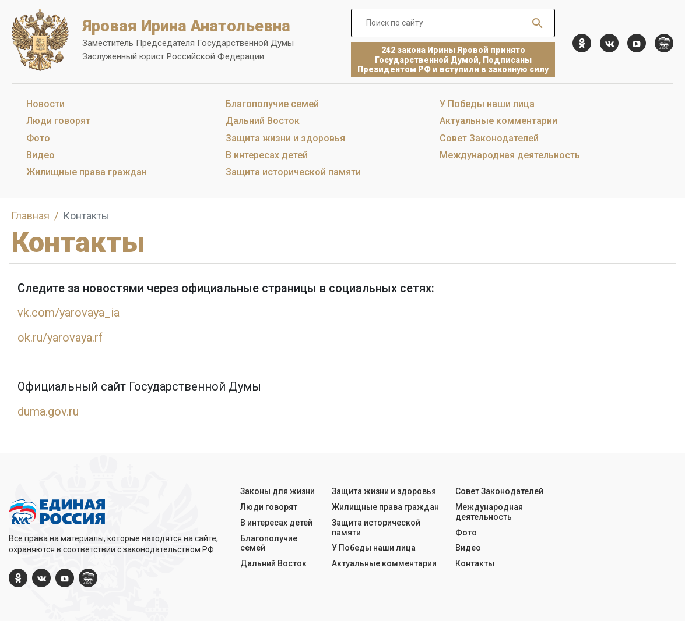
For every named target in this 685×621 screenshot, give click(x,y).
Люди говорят (58, 120)
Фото (38, 138)
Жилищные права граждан (86, 172)
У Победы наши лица (487, 103)
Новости (45, 103)
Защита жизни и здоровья (285, 138)
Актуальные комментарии (498, 120)
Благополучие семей (272, 103)
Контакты (474, 563)
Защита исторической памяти (293, 172)
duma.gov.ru (48, 411)
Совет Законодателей (489, 138)
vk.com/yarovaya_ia (68, 313)
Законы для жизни (277, 491)
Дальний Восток (263, 120)
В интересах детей (267, 155)
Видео (40, 155)
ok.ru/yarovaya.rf (60, 338)
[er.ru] (664, 43)
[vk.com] (609, 43)
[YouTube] (636, 43)
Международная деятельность (510, 155)
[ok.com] (581, 43)
